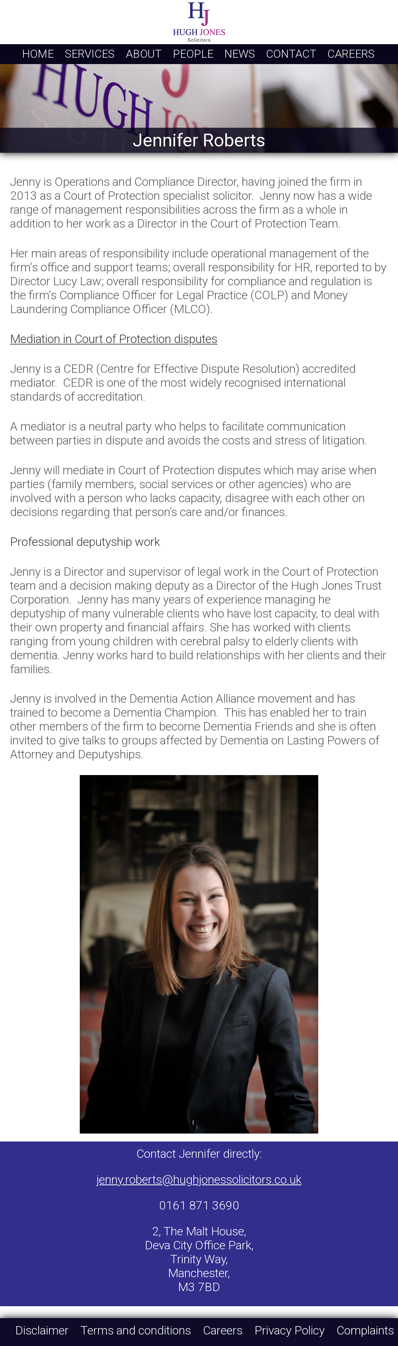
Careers (350, 53)
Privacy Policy (289, 1330)
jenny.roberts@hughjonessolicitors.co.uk (199, 1179)
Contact (291, 53)
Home (38, 53)
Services (89, 53)
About (144, 53)
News (239, 53)
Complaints (365, 1330)
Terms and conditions (136, 1330)
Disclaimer (42, 1330)
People (193, 53)
